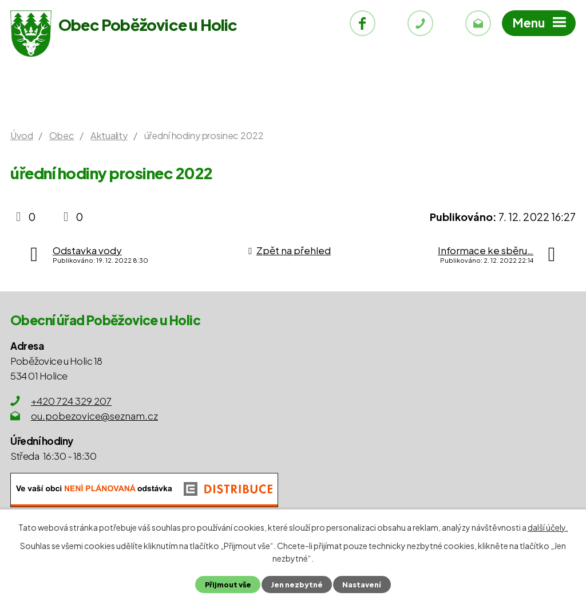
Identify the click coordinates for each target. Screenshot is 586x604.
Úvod (21, 135)
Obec (61, 135)
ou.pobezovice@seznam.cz (94, 415)
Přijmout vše (228, 584)
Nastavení (361, 584)
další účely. (548, 527)
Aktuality (109, 135)
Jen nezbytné (297, 584)
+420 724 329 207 (71, 400)
